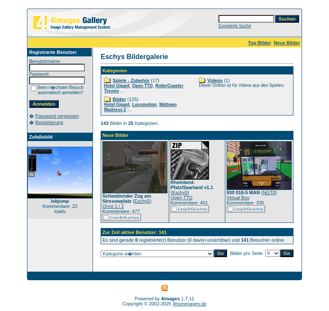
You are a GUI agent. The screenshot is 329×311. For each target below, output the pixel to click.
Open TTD (142, 85)
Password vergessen (57, 115)
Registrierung (49, 122)
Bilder (119, 99)
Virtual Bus (238, 197)
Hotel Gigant (116, 85)
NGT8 (269, 192)
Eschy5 (142, 201)
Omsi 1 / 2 (113, 206)
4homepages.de (189, 303)
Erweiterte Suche (234, 26)
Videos (215, 80)
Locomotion (144, 104)
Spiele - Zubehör (131, 80)
